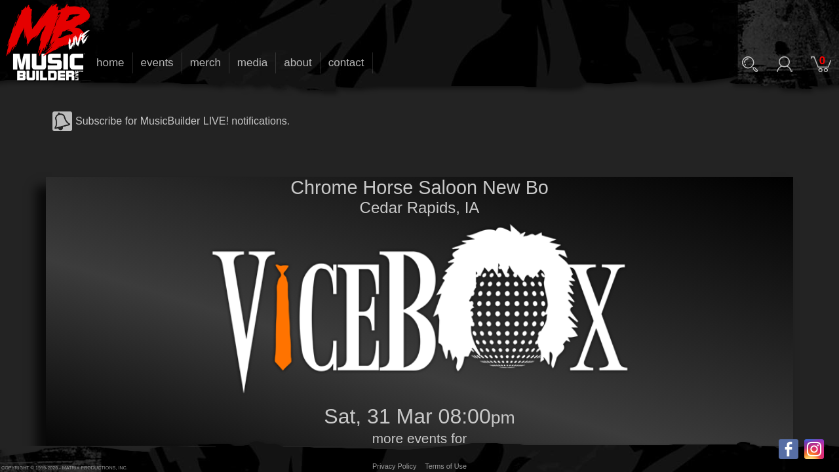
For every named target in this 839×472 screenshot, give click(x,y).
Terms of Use (446, 466)
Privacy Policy (394, 466)
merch (205, 62)
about (298, 62)
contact (346, 62)
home (110, 62)
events (157, 62)
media (252, 62)
